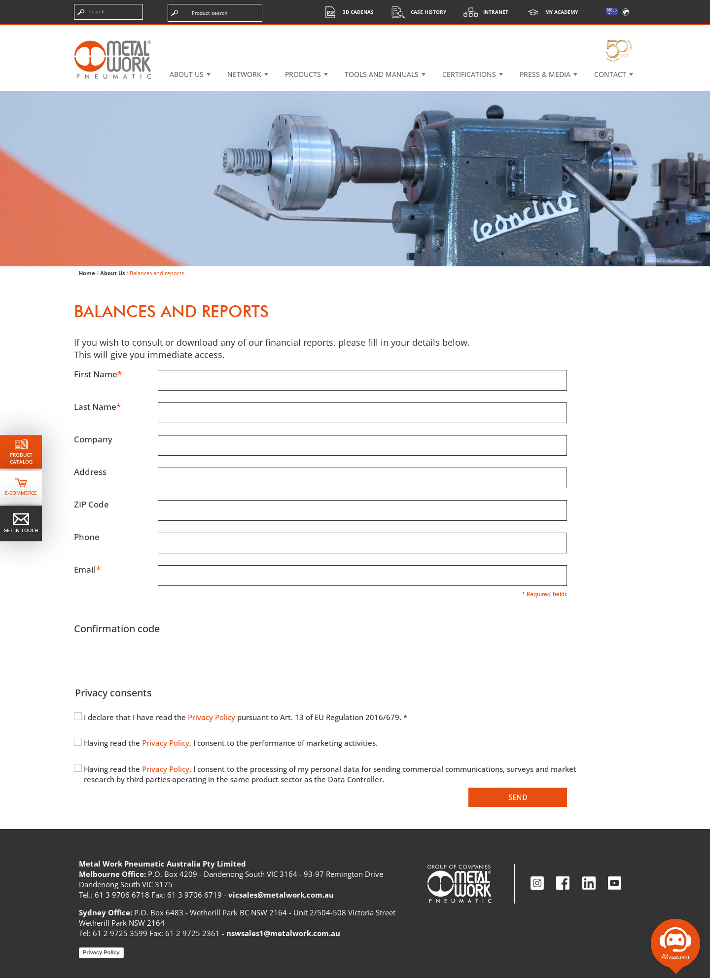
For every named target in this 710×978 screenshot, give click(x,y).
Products (303, 74)
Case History (416, 12)
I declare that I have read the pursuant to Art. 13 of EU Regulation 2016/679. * (245, 717)
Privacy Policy (212, 717)
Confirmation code (117, 628)
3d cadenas (346, 12)
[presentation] (149, 659)
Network (244, 74)
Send (518, 797)
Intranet (483, 12)
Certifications (469, 74)
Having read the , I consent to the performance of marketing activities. (231, 743)
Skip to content (39, 16)
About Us (112, 273)
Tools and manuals (382, 74)
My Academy (549, 12)
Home (87, 273)
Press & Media (545, 74)
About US (187, 74)
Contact (610, 74)
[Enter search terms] (108, 12)
